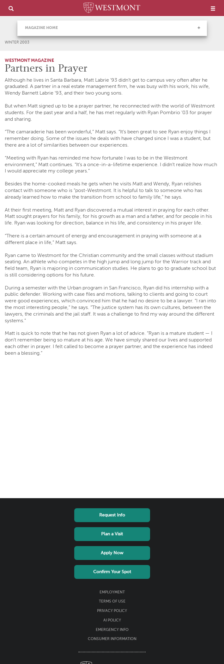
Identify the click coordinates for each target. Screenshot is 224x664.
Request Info (112, 515)
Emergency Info (112, 630)
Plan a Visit (112, 534)
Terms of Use (112, 601)
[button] (198, 27)
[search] (11, 8)
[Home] (111, 9)
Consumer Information (112, 639)
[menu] (213, 8)
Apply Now (112, 553)
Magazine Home (41, 28)
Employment (112, 592)
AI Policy (112, 620)
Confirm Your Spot (112, 572)
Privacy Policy (112, 611)
